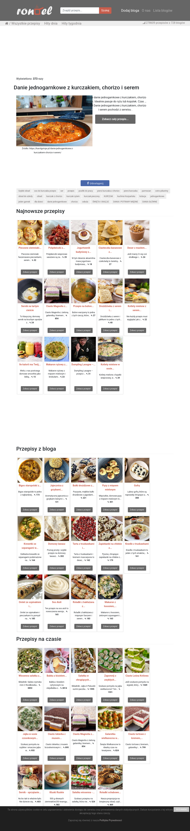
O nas (146, 10)
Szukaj (105, 10)
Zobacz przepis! (30, 272)
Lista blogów (162, 10)
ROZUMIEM (181, 809)
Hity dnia (50, 23)
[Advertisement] (95, 53)
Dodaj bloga (130, 10)
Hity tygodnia (71, 23)
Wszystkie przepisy (25, 23)
